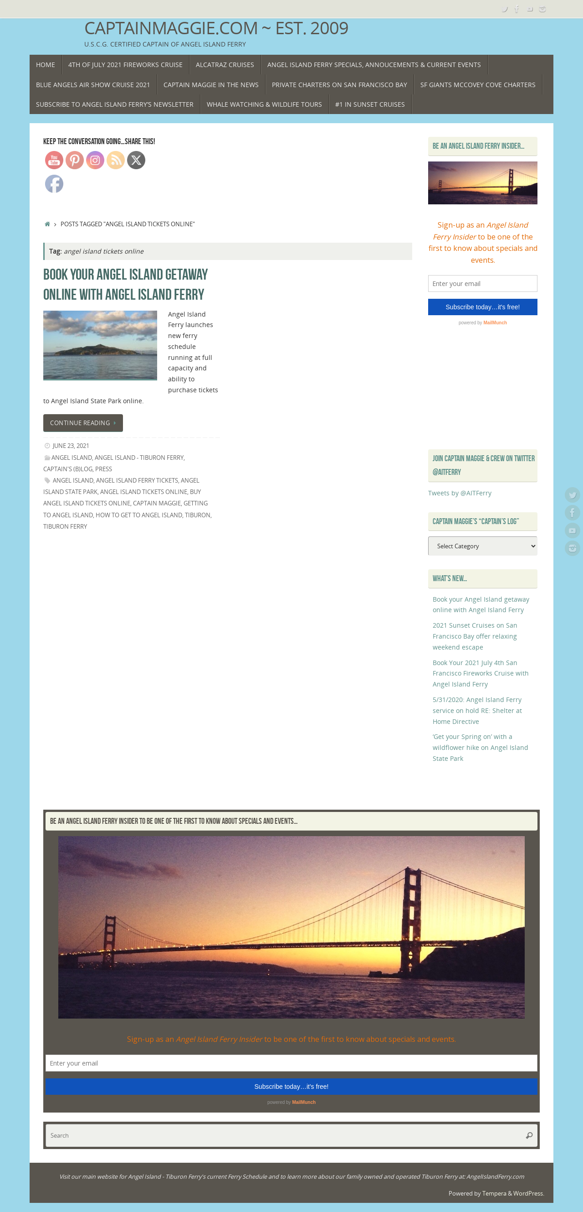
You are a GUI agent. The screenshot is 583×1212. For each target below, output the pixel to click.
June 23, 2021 (71, 446)
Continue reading (84, 423)
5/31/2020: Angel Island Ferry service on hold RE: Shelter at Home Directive (477, 710)
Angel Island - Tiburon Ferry (139, 458)
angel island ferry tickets (137, 480)
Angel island (73, 480)
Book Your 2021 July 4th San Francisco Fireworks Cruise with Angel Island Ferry (481, 673)
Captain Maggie (157, 503)
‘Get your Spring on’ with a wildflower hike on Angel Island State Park (480, 747)
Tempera (494, 1193)
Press (103, 469)
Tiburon (197, 515)
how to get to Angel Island (139, 515)
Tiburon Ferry (65, 527)
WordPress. (528, 1193)
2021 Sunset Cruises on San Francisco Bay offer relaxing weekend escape (475, 636)
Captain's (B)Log (67, 469)
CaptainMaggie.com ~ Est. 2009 (216, 27)
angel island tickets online (143, 492)
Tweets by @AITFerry (459, 493)
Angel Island (71, 458)
